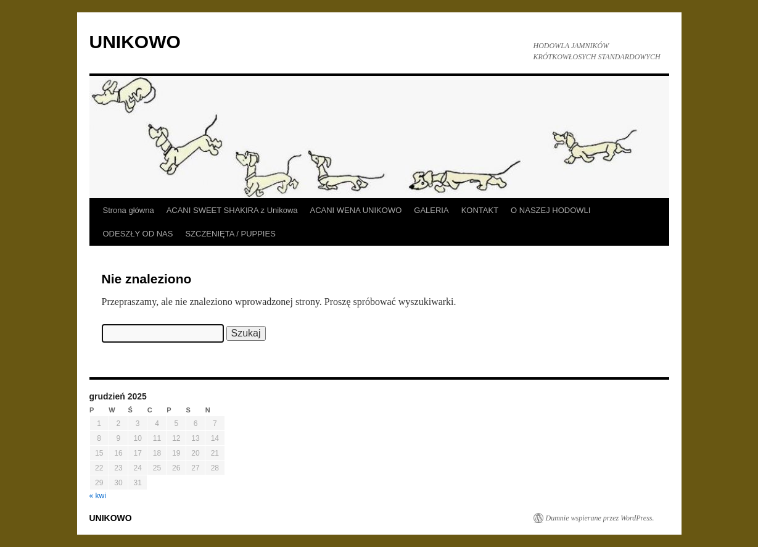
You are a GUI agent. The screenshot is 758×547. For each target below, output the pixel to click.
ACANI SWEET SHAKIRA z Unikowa (232, 210)
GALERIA (431, 210)
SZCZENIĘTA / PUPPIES (230, 233)
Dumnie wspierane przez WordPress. (600, 518)
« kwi (97, 495)
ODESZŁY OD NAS (138, 233)
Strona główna (128, 210)
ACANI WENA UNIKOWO (356, 210)
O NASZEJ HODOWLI (550, 210)
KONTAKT (479, 210)
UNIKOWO (135, 41)
